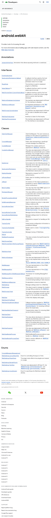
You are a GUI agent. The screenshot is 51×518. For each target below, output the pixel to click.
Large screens (5, 447)
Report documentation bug (9, 510)
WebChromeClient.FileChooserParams (13, 244)
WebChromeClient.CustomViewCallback (13, 92)
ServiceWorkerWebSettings (9, 215)
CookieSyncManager (8, 150)
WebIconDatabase (7, 257)
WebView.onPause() (40, 330)
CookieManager (6, 146)
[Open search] (40, 2)
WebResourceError (7, 278)
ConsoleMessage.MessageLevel (11, 353)
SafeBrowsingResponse (8, 202)
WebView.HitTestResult (8, 300)
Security (3, 407)
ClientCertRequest (7, 134)
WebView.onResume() (32, 332)
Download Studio (6, 497)
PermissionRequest (7, 192)
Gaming (3, 425)
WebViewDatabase (7, 317)
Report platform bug (7, 507)
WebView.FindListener (8, 116)
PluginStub (5, 84)
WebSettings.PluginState (9, 358)
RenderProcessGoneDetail (9, 198)
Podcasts (3, 418)
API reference (7, 8)
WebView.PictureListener (9, 119)
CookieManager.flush (38, 159)
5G (2, 439)
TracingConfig (6, 223)
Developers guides (6, 492)
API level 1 (9, 30)
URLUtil (4, 234)
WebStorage (5, 287)
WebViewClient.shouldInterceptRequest (36, 106)
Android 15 (4, 471)
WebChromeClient (44, 183)
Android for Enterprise (7, 404)
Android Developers (6, 14)
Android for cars (6, 455)
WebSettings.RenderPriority (10, 362)
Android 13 (4, 476)
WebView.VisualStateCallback (10, 302)
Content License (5, 382)
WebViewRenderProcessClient (10, 338)
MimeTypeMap (6, 188)
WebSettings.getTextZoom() (30, 368)
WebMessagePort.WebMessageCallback (13, 274)
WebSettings (5, 285)
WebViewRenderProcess (9, 334)
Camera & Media (6, 434)
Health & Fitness (5, 431)
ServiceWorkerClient (8, 206)
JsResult (4, 182)
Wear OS (3, 449)
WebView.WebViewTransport (10, 310)
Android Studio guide (7, 489)
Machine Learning (6, 428)
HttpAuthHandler (6, 173)
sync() (45, 160)
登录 (47, 2)
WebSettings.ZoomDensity (9, 371)
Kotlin (42, 39)
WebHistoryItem (6, 251)
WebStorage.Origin (7, 291)
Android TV (4, 458)
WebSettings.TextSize (8, 365)
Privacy (3, 437)
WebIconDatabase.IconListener (11, 100)
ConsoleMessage (7, 141)
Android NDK (5, 500)
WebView (36, 147)
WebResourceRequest (8, 104)
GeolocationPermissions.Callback (11, 78)
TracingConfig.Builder (8, 228)
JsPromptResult (6, 177)
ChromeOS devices (6, 452)
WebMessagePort (7, 269)
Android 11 (4, 482)
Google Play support (7, 513)
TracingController (7, 232)
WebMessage (6, 265)
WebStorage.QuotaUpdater (10, 110)
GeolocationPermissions (9, 169)
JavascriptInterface (7, 62)
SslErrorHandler (6, 219)
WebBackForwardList (8, 237)
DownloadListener (7, 75)
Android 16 (4, 468)
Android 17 (4, 465)
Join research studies (7, 516)
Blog (2, 415)
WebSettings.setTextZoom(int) (31, 367)
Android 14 (4, 473)
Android (3, 401)
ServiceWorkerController (37, 209)
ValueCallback (6, 88)
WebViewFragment (7, 328)
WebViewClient (6, 314)
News (2, 413)
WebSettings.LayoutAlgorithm (10, 356)
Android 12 (4, 479)
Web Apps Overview (7, 50)
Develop (16, 14)
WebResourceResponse (8, 282)
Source (3, 410)
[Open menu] (3, 2)
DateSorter (5, 163)
